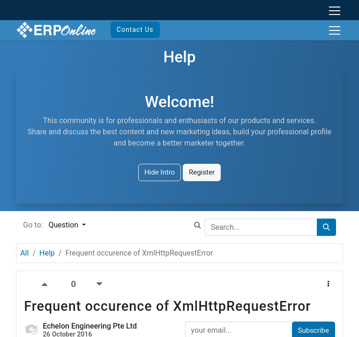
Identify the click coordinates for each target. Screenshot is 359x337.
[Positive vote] (47, 284)
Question (64, 224)
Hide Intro (159, 172)
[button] (328, 284)
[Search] (326, 227)
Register (202, 172)
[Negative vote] (99, 284)
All (24, 253)
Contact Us (135, 29)
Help (47, 253)
